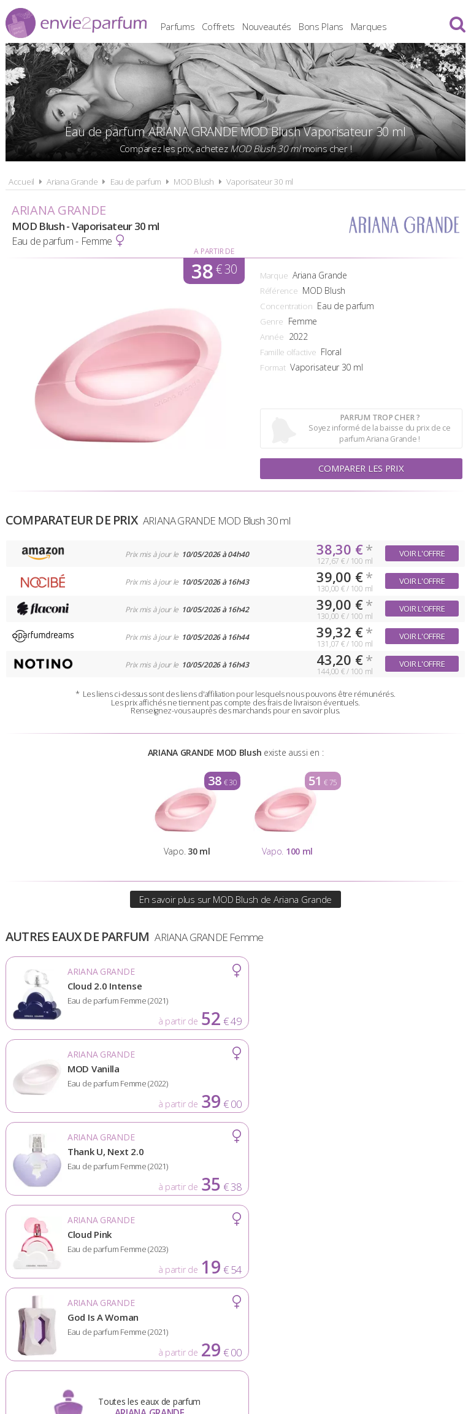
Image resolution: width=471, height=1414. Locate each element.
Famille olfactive (288, 352)
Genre (271, 321)
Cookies (296, 1242)
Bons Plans (345, 24)
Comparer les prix (361, 469)
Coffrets (243, 24)
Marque (274, 275)
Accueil (21, 181)
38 (214, 271)
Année (272, 336)
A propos (107, 1242)
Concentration (286, 306)
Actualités (42, 1242)
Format (272, 367)
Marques (393, 24)
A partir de (214, 251)
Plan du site (360, 1242)
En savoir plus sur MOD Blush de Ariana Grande (235, 899)
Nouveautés (291, 24)
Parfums (202, 24)
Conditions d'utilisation (202, 1242)
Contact (426, 1242)
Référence (278, 290)
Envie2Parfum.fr (76, 23)
